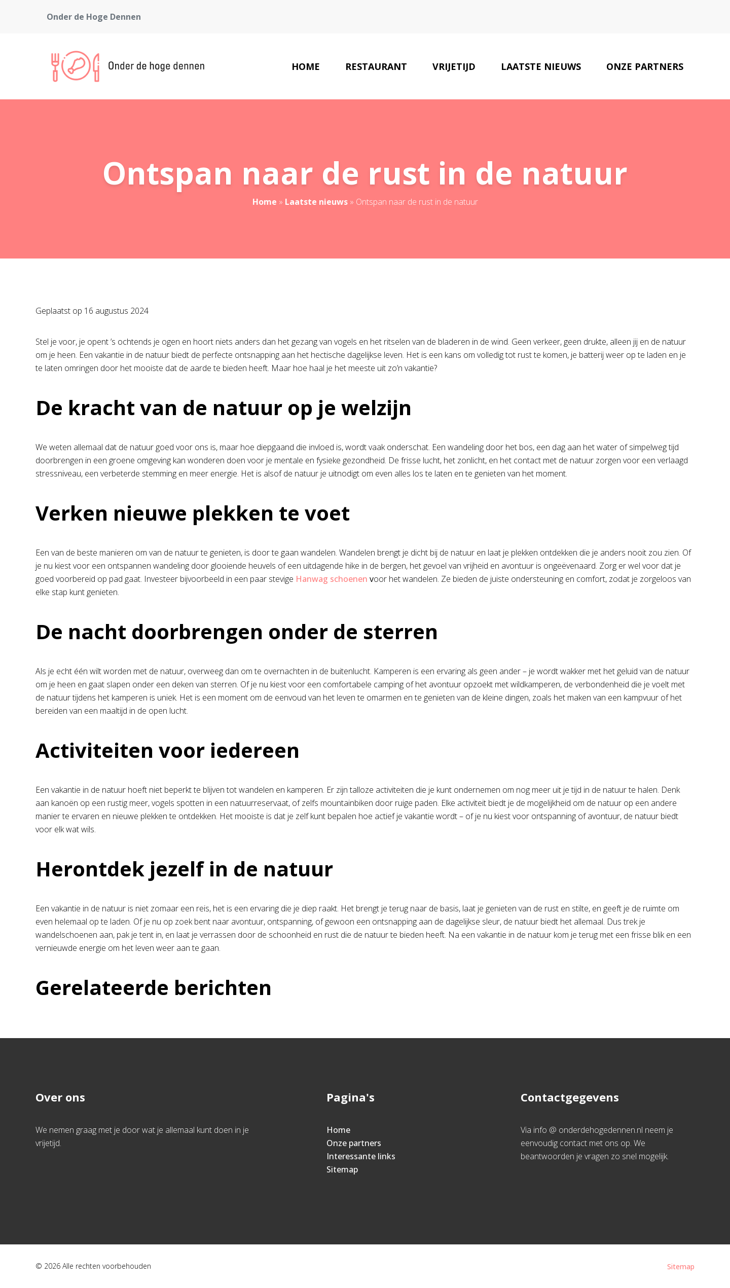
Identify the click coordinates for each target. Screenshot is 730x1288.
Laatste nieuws (541, 66)
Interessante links (360, 1156)
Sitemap (342, 1169)
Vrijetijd (454, 66)
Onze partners (644, 66)
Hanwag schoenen (332, 578)
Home (305, 66)
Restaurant (376, 66)
